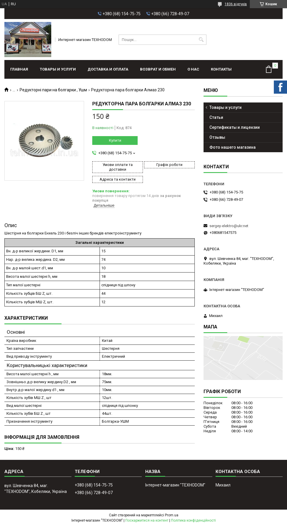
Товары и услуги (58, 69)
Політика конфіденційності (193, 520)
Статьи (216, 117)
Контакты (221, 69)
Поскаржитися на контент (146, 520)
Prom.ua (171, 515)
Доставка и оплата (108, 69)
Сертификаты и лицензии (234, 127)
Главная (19, 69)
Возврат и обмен (158, 69)
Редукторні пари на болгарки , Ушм (53, 90)
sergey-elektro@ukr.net (228, 226)
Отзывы (217, 137)
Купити (115, 140)
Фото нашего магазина (232, 147)
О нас (193, 69)
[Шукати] (201, 40)
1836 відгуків (236, 4)
